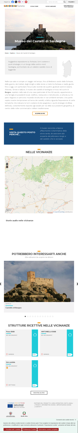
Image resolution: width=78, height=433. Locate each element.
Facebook (12, 1)
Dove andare (51, 6)
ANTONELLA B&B (48, 332)
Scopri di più (40, 113)
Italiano (71, 2)
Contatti (38, 406)
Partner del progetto (42, 403)
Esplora (12, 53)
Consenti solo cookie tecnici (67, 420)
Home (6, 53)
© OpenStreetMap (59, 212)
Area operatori (57, 403)
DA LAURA (10, 362)
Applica (65, 2)
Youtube (26, 1)
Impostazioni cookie (64, 405)
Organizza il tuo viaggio (69, 6)
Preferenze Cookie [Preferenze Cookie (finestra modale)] (29, 429)
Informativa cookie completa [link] (48, 429)
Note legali (68, 403)
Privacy (37, 405)
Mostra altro (39, 393)
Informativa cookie (48, 405)
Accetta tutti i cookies (13, 429)
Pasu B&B (10, 332)
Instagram (19, 1)
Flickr (23, 1)
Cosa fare (34, 6)
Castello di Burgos (13, 308)
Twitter (16, 1)
